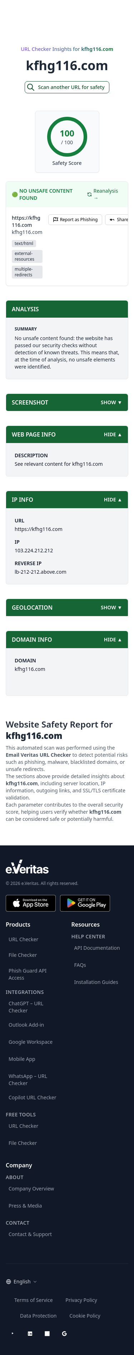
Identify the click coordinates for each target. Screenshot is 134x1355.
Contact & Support (30, 1234)
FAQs (80, 964)
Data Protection (38, 1315)
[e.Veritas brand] (67, 867)
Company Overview (31, 1188)
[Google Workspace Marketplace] (64, 1334)
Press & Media (25, 1205)
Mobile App (22, 1059)
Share (119, 220)
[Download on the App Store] (31, 903)
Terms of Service (33, 1300)
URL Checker (23, 939)
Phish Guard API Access (27, 974)
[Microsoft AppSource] (47, 1334)
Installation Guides (96, 982)
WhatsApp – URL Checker (28, 1079)
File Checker (23, 955)
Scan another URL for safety (65, 87)
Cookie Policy (84, 1315)
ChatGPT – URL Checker (26, 1007)
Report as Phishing (75, 220)
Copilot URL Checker (32, 1097)
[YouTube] (13, 1334)
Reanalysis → (102, 194)
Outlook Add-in (26, 1024)
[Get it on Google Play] (85, 903)
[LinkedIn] (30, 1334)
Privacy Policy (81, 1300)
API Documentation (97, 947)
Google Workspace (31, 1041)
